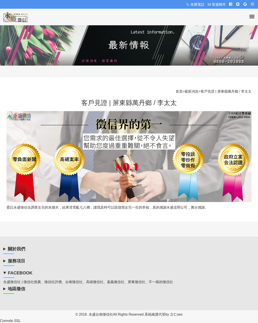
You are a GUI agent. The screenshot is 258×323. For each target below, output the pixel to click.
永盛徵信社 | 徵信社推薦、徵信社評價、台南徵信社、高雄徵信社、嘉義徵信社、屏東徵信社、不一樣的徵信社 (88, 282)
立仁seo (176, 314)
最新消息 (191, 91)
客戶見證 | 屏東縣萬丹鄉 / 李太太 (226, 91)
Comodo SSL (10, 321)
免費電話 (195, 4)
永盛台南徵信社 (101, 314)
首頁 (179, 91)
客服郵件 (217, 4)
